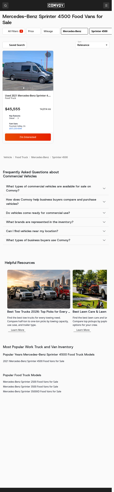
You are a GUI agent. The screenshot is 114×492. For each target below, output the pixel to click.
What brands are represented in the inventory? (39, 222)
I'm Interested (28, 137)
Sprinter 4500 (60, 157)
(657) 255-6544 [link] (15, 128)
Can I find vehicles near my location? (32, 231)
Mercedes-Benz (40, 157)
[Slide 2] (25, 88)
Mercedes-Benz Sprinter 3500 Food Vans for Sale (30, 386)
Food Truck (21, 157)
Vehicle (8, 157)
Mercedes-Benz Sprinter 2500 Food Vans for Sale (30, 381)
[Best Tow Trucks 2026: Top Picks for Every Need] (38, 301)
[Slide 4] (30, 88)
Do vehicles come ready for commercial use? (38, 213)
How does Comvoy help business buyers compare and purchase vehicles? (51, 202)
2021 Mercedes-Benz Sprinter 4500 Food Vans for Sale (33, 361)
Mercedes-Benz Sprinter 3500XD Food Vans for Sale (32, 391)
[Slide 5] (32, 88)
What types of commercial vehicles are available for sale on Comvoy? (48, 188)
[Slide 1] (23, 88)
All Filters (13, 31)
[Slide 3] (28, 88)
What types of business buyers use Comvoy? (38, 240)
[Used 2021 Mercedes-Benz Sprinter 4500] (27, 97)
